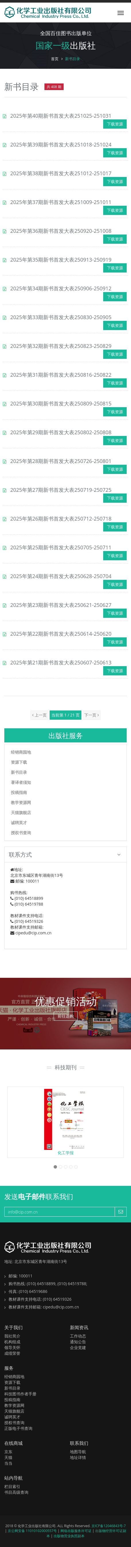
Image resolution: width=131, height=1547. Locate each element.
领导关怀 (12, 1347)
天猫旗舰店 (21, 812)
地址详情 (78, 1457)
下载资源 (115, 124)
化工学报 (66, 1152)
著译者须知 (21, 782)
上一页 (39, 715)
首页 (54, 58)
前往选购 (66, 1016)
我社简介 (12, 1336)
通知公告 (78, 1341)
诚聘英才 (19, 822)
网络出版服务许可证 (76, 1530)
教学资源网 (21, 802)
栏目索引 (12, 1486)
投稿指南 (19, 792)
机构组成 (12, 1341)
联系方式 (65, 854)
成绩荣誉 (12, 1353)
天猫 (8, 1457)
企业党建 (78, 1347)
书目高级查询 (16, 1492)
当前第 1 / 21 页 (65, 715)
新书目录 (19, 772)
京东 (8, 1451)
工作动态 (78, 1336)
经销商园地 (21, 752)
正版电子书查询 (18, 1428)
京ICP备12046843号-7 (108, 1525)
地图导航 (78, 1451)
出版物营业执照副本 (69, 1535)
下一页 (91, 715)
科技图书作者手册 (20, 1394)
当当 (8, 1463)
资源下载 (19, 762)
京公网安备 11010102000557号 (33, 1530)
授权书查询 (21, 832)
